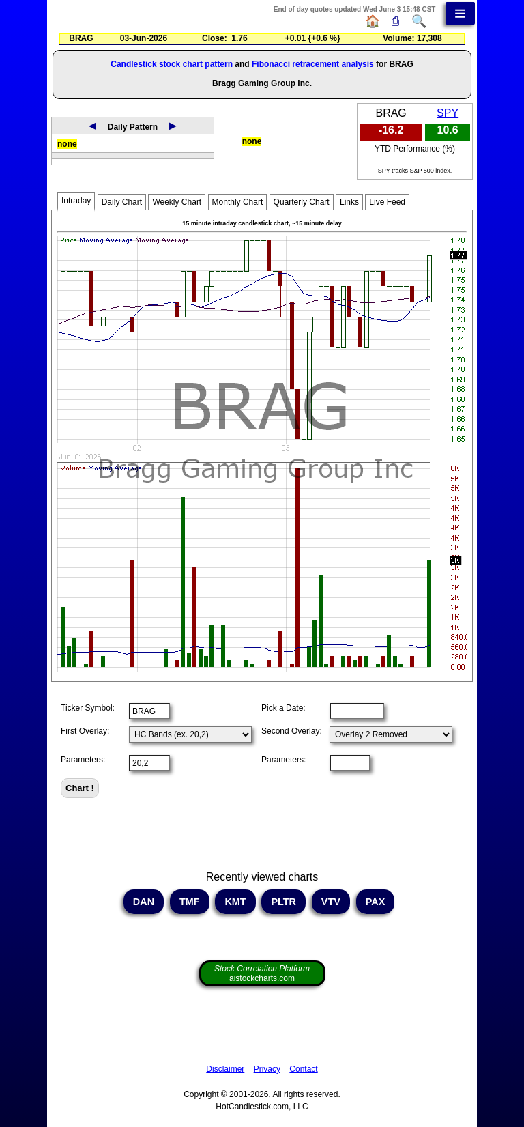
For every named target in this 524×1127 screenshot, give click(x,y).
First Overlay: (85, 731)
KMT (235, 901)
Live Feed (387, 202)
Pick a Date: (283, 708)
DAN (143, 901)
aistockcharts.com (262, 973)
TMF (190, 901)
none (67, 144)
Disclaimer (225, 1069)
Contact (303, 1069)
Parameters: (83, 760)
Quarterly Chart (302, 202)
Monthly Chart (237, 202)
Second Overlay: (291, 731)
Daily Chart (122, 202)
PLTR (283, 901)
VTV (331, 901)
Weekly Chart (176, 202)
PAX (375, 901)
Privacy (267, 1069)
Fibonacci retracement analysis (313, 64)
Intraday (76, 200)
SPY (447, 113)
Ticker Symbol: (88, 708)
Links (349, 202)
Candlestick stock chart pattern (172, 64)
